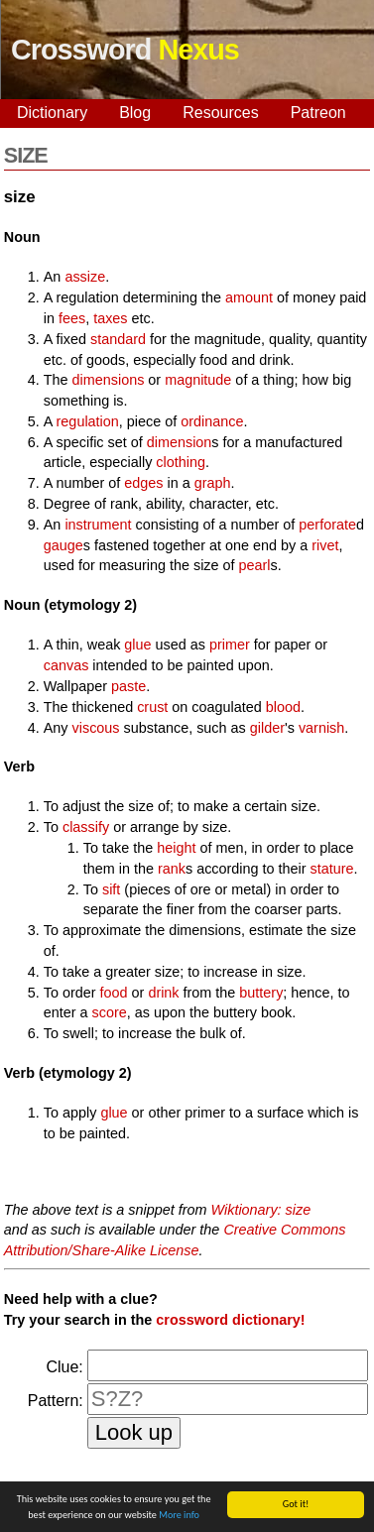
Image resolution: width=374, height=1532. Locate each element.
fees (72, 318)
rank (172, 869)
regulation (88, 421)
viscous (96, 728)
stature (332, 869)
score (109, 1012)
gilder (267, 728)
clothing (180, 462)
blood (283, 707)
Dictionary (52, 112)
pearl (255, 565)
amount (249, 297)
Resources (220, 112)
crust (152, 707)
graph (212, 483)
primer (229, 644)
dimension (179, 442)
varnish (321, 728)
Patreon (318, 112)
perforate (327, 524)
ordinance (212, 421)
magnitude (198, 380)
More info (179, 1515)
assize (84, 277)
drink (163, 993)
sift (111, 889)
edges (143, 483)
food (114, 993)
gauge (63, 545)
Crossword (125, 49)
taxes (110, 318)
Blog (135, 112)
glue (137, 644)
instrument (97, 524)
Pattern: (55, 1400)
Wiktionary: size (261, 1210)
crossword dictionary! (230, 1320)
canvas (66, 665)
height (176, 848)
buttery (261, 993)
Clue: (64, 1366)
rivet (325, 545)
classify (85, 827)
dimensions (108, 380)
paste (128, 686)
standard (118, 339)
